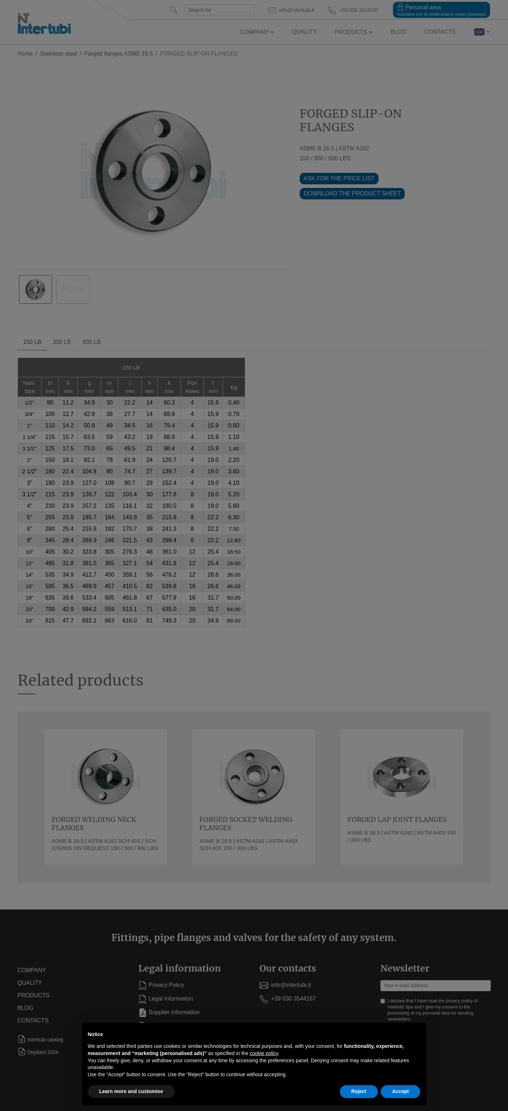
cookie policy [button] (264, 1053)
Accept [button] (400, 1091)
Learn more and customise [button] (131, 1091)
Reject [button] (358, 1091)
